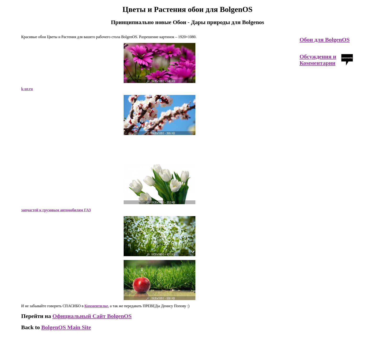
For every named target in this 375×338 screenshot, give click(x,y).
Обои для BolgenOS (324, 39)
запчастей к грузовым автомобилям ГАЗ (56, 210)
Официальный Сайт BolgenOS (92, 316)
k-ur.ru (27, 89)
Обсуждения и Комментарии (317, 59)
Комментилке (96, 306)
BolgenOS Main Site (66, 327)
